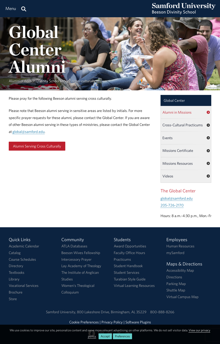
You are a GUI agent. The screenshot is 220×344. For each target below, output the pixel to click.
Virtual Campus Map (182, 296)
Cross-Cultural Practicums (182, 125)
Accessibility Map (180, 270)
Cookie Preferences (84, 322)
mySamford (175, 252)
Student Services (126, 272)
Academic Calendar (24, 246)
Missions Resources (177, 163)
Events (167, 137)
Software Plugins (138, 322)
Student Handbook (128, 265)
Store (13, 298)
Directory (16, 265)
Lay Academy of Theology (81, 265)
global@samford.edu (28, 131)
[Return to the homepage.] (184, 12)
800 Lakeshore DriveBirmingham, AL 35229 (111, 312)
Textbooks (16, 272)
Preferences (122, 336)
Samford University (61, 312)
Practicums (122, 259)
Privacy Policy (112, 322)
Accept (105, 336)
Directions (174, 277)
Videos (167, 176)
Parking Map (176, 283)
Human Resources (180, 246)
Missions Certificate (177, 150)
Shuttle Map (175, 290)
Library (14, 279)
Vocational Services (23, 285)
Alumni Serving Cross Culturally (37, 146)
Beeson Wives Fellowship (80, 252)
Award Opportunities (130, 246)
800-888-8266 (162, 312)
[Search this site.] (23, 8)
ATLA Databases (74, 246)
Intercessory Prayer (76, 259)
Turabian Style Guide (130, 279)
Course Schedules (22, 259)
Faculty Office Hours (129, 252)
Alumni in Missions (177, 112)
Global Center (174, 100)
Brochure (15, 292)
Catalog (15, 252)
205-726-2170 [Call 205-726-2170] (172, 205)
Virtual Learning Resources (134, 285)
